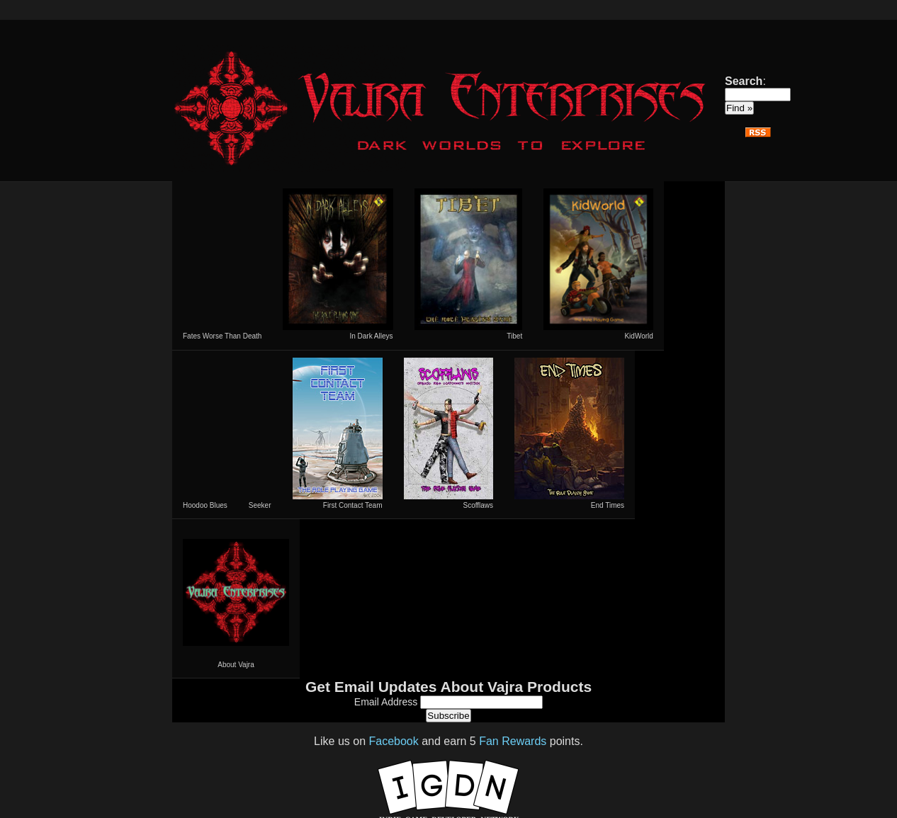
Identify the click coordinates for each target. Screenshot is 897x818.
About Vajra (236, 598)
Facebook (393, 741)
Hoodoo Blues (205, 505)
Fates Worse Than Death (222, 336)
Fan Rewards (512, 741)
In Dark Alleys (338, 264)
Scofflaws (449, 433)
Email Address (387, 702)
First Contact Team (338, 433)
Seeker (260, 505)
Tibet (468, 264)
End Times (569, 433)
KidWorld (598, 264)
